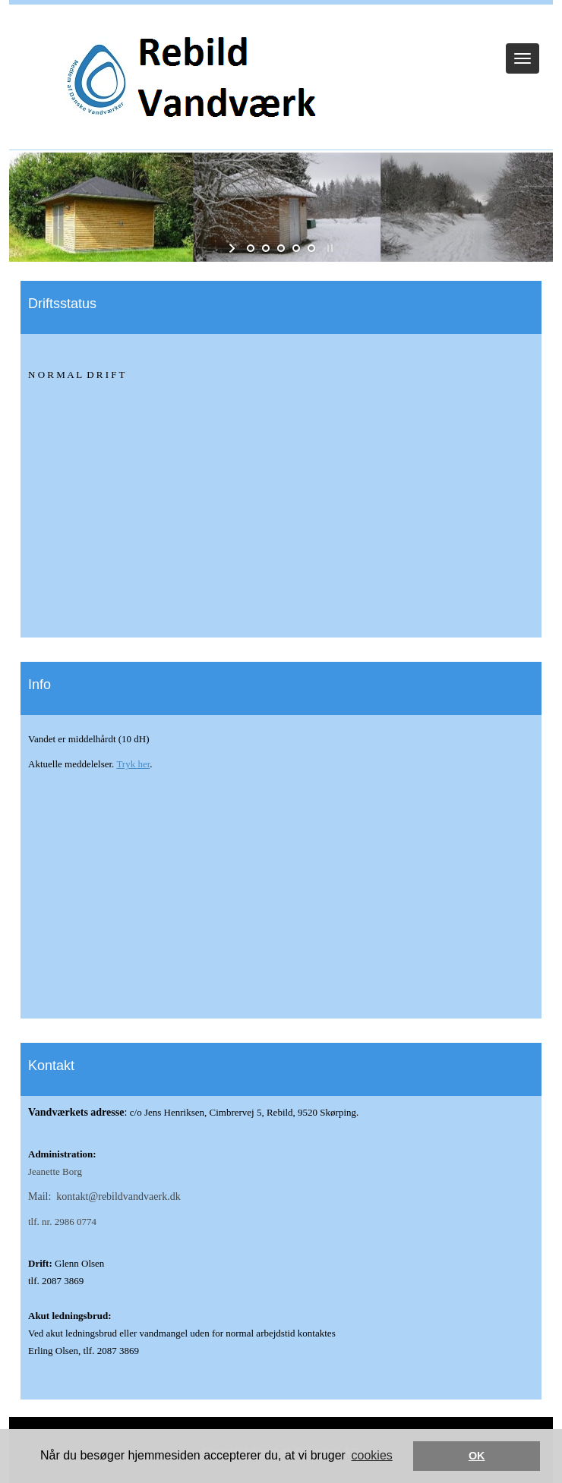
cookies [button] (372, 1455)
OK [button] (477, 1456)
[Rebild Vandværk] (190, 81)
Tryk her (133, 764)
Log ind (281, 24)
